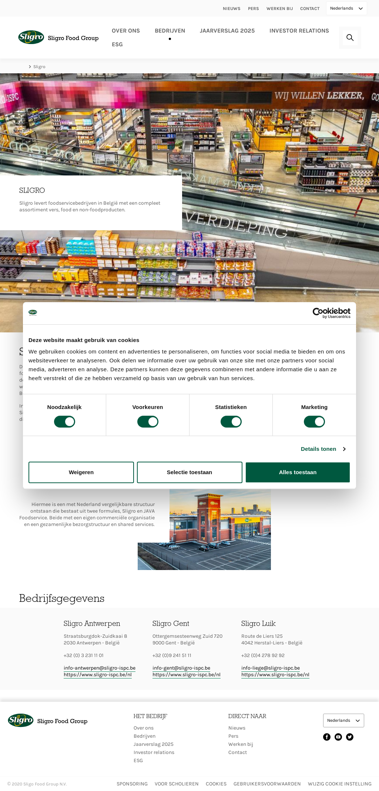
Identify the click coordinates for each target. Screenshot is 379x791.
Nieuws (232, 8)
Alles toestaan (298, 472)
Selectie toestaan (189, 472)
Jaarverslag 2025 (227, 30)
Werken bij (279, 8)
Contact (309, 8)
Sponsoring (132, 784)
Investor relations (299, 30)
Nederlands (342, 8)
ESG (117, 44)
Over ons (126, 30)
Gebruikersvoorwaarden (267, 784)
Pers (253, 8)
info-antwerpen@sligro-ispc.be (99, 668)
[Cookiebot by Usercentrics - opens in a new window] (318, 313)
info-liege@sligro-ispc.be (270, 668)
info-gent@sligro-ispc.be (181, 668)
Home (23, 66)
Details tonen (318, 449)
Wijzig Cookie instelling (340, 784)
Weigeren (81, 472)
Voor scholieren (177, 784)
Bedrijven (170, 30)
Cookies (216, 784)
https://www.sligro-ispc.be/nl (98, 674)
